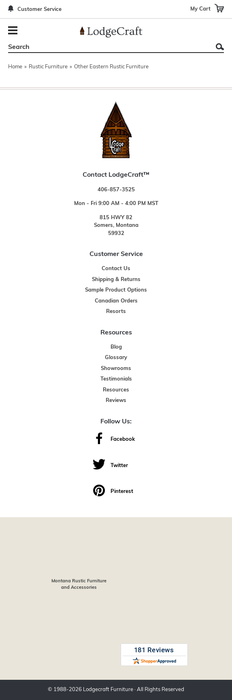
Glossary (116, 357)
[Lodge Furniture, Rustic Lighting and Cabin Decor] (111, 32)
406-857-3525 (116, 189)
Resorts (116, 311)
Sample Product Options (116, 290)
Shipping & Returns (116, 279)
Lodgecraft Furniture (108, 689)
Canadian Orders (116, 301)
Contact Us (116, 268)
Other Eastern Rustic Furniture (111, 67)
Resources (116, 390)
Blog (116, 347)
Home (15, 67)
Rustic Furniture (48, 67)
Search (220, 46)
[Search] (107, 47)
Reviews (116, 400)
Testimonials (116, 379)
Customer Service (39, 9)
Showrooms (116, 368)
